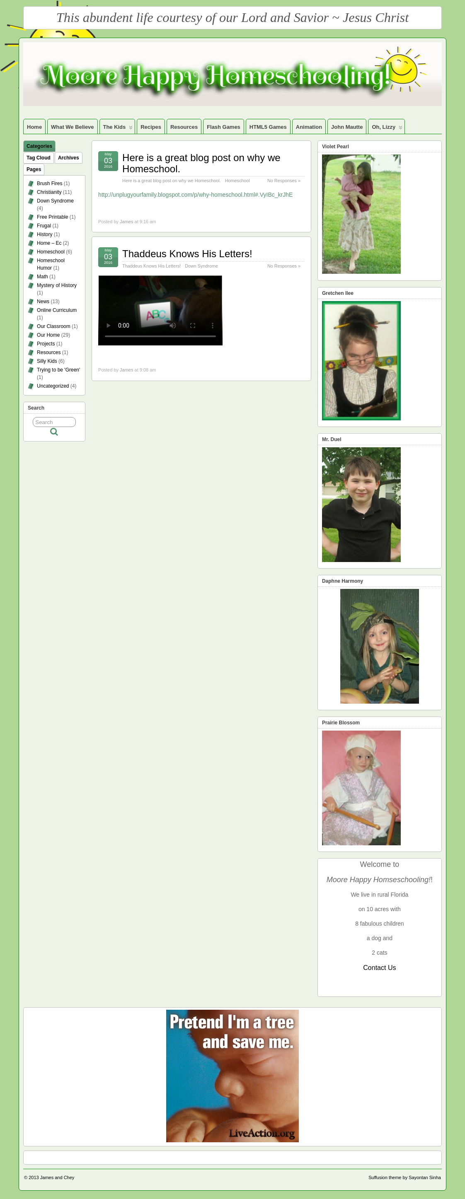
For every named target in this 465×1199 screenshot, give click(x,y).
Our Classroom (53, 326)
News (43, 301)
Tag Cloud (39, 158)
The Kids (118, 129)
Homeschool (237, 180)
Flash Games (223, 127)
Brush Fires (49, 183)
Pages (34, 169)
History (44, 234)
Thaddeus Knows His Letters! (187, 253)
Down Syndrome (201, 265)
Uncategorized (53, 386)
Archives (68, 158)
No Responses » (283, 180)
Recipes (150, 127)
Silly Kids (47, 361)
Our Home (48, 335)
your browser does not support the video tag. (160, 310)
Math (42, 277)
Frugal (44, 226)
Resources (184, 127)
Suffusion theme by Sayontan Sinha (404, 1177)
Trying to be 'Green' (58, 370)
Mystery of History (57, 285)
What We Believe (72, 127)
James (126, 221)
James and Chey (57, 1177)
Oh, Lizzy (387, 129)
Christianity (49, 192)
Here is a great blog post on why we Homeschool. (201, 163)
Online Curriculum (57, 310)
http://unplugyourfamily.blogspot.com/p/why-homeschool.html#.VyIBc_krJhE (195, 194)
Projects (46, 344)
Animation (309, 127)
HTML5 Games (268, 127)
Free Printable (52, 217)
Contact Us (379, 967)
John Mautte (347, 127)
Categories (39, 146)
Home (34, 127)
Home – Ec (49, 243)
